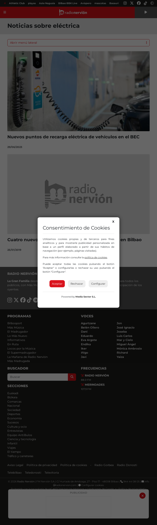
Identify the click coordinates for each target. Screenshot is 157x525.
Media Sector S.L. (85, 296)
